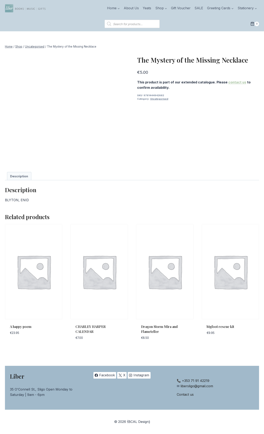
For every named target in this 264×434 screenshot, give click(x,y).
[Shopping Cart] (254, 24)
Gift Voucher (181, 8)
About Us (131, 8)
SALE (198, 8)
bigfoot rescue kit (220, 326)
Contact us (185, 394)
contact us (237, 82)
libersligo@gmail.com (196, 386)
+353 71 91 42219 (195, 381)
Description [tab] (19, 176)
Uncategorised (159, 98)
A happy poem (20, 326)
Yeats (147, 8)
